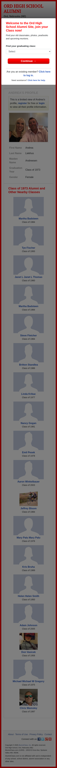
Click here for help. (36, 80)
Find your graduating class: (21, 46)
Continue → (28, 61)
